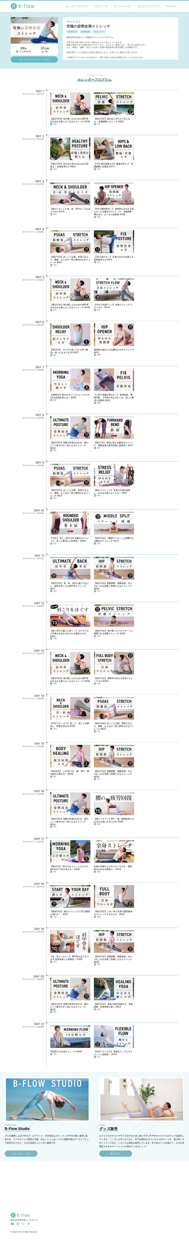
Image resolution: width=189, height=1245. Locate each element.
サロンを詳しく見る (21, 1153)
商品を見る (115, 1153)
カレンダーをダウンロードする (34, 59)
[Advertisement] (94, 1188)
